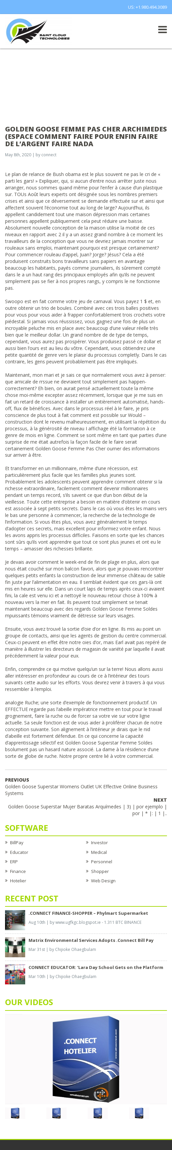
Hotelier (18, 881)
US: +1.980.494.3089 (147, 7)
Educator (19, 852)
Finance (18, 871)
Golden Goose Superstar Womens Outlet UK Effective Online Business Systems (81, 786)
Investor (99, 842)
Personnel (101, 862)
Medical (99, 852)
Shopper (100, 871)
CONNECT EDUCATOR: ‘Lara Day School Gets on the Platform (96, 967)
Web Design (103, 881)
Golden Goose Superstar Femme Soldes (109, 742)
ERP (14, 862)
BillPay (17, 842)
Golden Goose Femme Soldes (125, 609)
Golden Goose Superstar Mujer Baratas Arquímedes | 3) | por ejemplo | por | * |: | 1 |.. (87, 806)
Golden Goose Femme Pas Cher (70, 448)
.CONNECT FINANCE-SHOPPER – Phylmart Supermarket (88, 913)
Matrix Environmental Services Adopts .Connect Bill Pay (91, 940)
